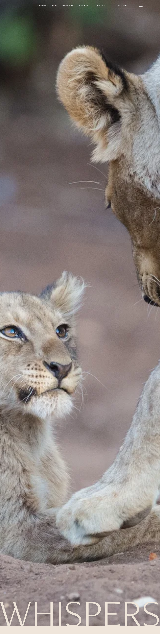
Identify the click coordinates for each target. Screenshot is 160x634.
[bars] (141, 5)
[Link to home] (23, 5)
